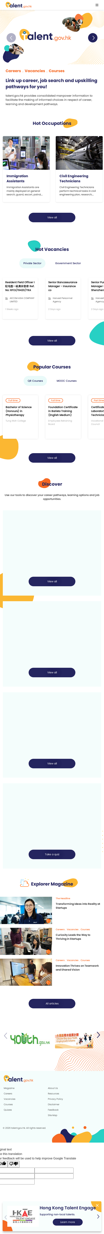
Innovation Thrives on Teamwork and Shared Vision (77, 969)
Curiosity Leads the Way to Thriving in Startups (73, 938)
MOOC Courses (67, 382)
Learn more (67, 1222)
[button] (92, 37)
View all (52, 218)
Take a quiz (52, 855)
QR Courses (35, 382)
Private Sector (32, 264)
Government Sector (68, 264)
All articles (52, 1004)
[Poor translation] (14, 1165)
